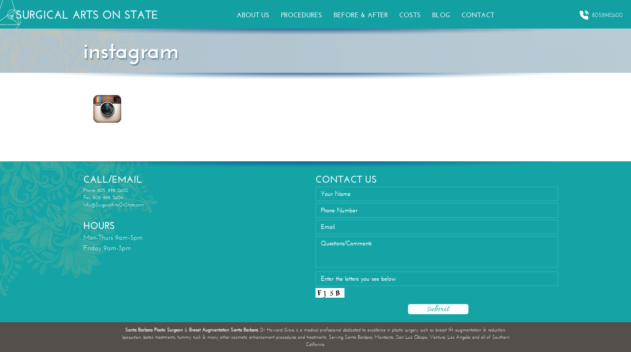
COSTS (410, 15)
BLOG (441, 15)
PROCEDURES (301, 15)
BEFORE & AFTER (361, 15)
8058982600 (601, 15)
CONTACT (478, 15)
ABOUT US (253, 15)
